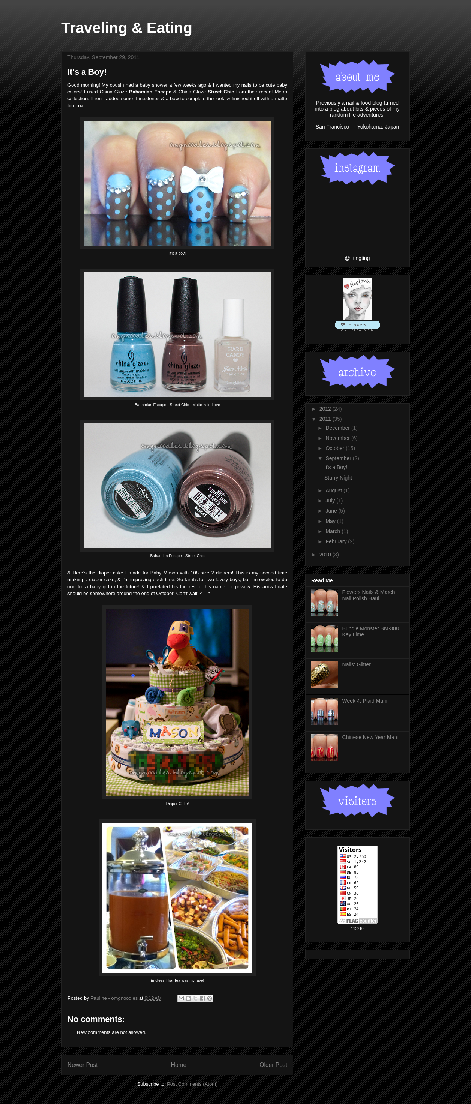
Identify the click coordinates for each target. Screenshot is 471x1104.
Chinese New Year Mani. (371, 737)
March (334, 531)
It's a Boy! (335, 467)
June (332, 511)
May (331, 521)
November (338, 438)
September (339, 458)
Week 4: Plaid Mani (364, 701)
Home (179, 1065)
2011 (326, 419)
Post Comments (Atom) (192, 1084)
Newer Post (83, 1065)
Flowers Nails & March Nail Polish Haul (368, 595)
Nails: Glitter (356, 665)
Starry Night (338, 478)
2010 (326, 555)
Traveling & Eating (127, 28)
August (334, 491)
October (336, 448)
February (337, 541)
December (338, 428)
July (331, 501)
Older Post (273, 1065)
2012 (326, 409)
